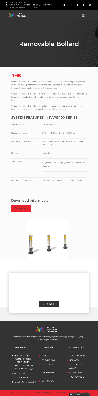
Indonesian (75, 394)
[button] (49, 304)
